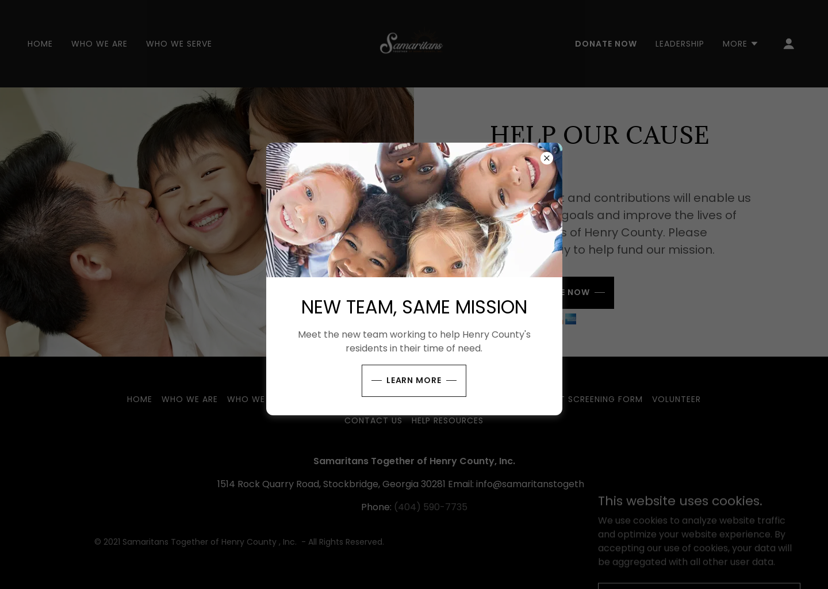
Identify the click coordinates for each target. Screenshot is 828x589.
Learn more (414, 380)
